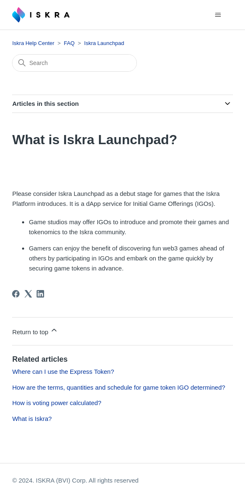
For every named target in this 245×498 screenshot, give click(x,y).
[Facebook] (16, 294)
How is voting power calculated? (56, 402)
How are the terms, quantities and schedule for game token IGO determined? (118, 387)
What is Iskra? (32, 418)
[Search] (74, 63)
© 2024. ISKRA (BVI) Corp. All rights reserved (75, 480)
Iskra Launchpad (104, 43)
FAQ (69, 43)
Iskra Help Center (33, 43)
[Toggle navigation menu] (218, 15)
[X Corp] (28, 294)
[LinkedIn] (40, 294)
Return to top (35, 330)
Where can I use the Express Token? (63, 371)
